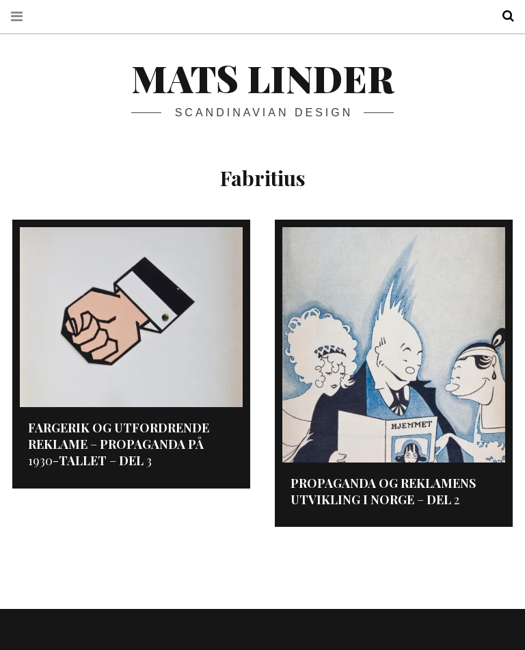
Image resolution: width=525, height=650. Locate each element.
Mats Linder (262, 78)
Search (503, 16)
